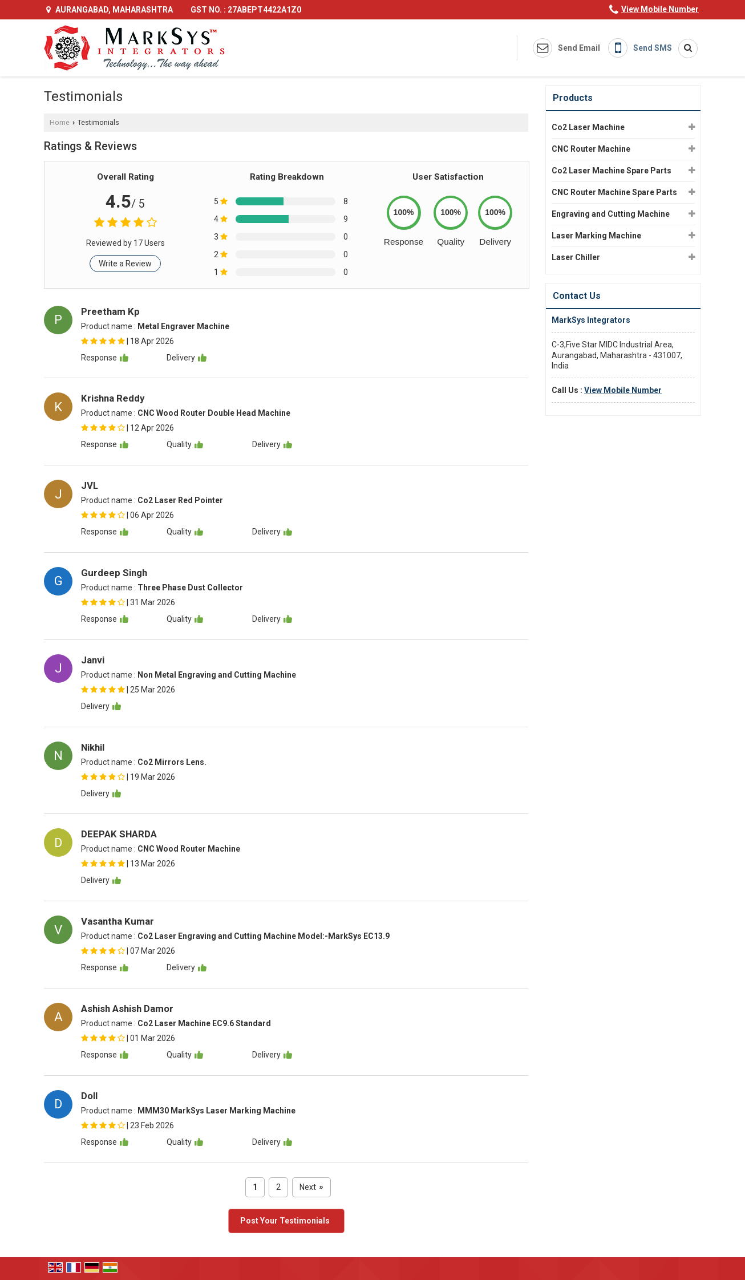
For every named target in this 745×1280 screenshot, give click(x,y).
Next (311, 1187)
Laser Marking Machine (596, 235)
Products (573, 97)
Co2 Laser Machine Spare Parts (611, 170)
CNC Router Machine (591, 148)
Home (60, 122)
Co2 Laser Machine (588, 127)
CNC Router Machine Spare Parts (614, 192)
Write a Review (125, 263)
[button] (660, 9)
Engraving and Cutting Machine (611, 213)
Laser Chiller (576, 257)
